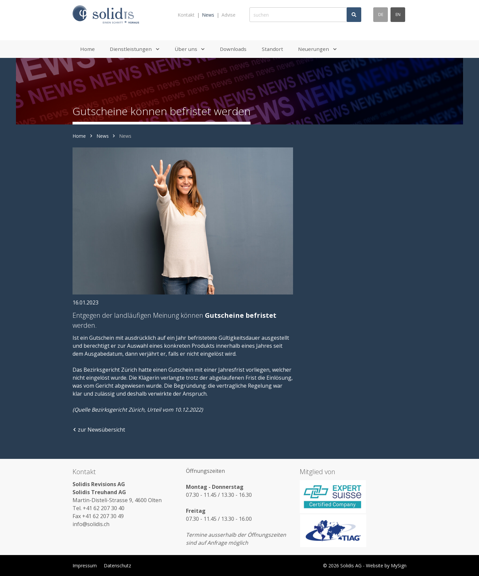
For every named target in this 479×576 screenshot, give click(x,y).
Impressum (85, 565)
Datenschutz (117, 565)
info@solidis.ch (91, 524)
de (380, 14)
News (208, 15)
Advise (229, 15)
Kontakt (186, 15)
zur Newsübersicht (99, 429)
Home (79, 136)
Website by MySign (386, 565)
